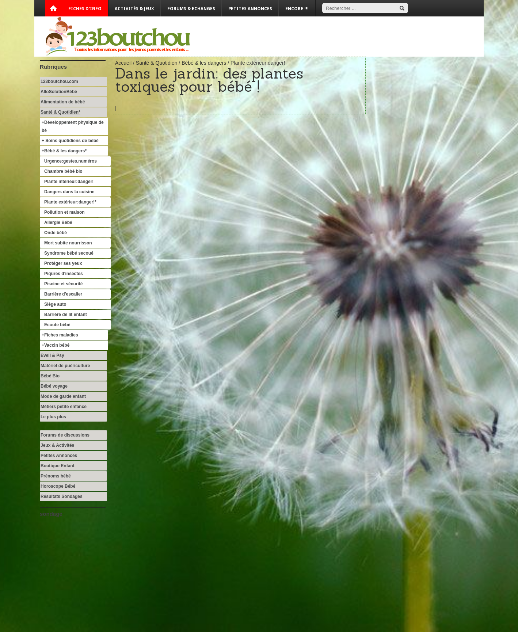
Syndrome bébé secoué (69, 253)
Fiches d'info (85, 8)
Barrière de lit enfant (65, 314)
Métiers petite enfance (64, 406)
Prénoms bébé (56, 476)
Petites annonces (250, 8)
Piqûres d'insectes (63, 273)
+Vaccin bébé (55, 345)
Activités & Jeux (134, 8)
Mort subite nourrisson (68, 242)
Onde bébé (55, 232)
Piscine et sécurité (63, 283)
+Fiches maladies (60, 335)
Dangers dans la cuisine (69, 191)
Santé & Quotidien (157, 63)
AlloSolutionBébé (59, 91)
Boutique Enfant (58, 465)
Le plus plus (53, 416)
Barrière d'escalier (63, 294)
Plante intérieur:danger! (69, 181)
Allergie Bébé (58, 222)
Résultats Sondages (62, 496)
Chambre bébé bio (63, 171)
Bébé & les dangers (204, 63)
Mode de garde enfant (63, 396)
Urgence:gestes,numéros (71, 161)
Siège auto (55, 304)
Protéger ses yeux (63, 263)
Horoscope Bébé (58, 486)
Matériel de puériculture (65, 365)
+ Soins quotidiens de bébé (70, 140)
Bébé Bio (50, 375)
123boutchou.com (59, 81)
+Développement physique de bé (73, 126)
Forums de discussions (65, 435)
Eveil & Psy (52, 355)
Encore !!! (297, 8)
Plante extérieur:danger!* (70, 202)
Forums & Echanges (191, 8)
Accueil (123, 63)
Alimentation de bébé (63, 101)
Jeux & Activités (57, 445)
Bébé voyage (54, 386)
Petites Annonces (59, 455)
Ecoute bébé (57, 324)
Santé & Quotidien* (60, 112)
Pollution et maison (64, 212)
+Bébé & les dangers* (64, 150)
